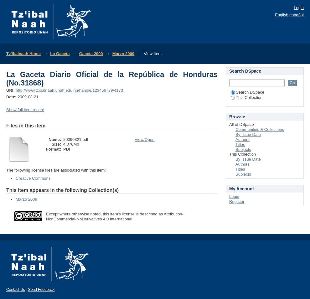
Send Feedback (41, 289)
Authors (242, 139)
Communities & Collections (259, 129)
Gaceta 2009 (91, 53)
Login (299, 7)
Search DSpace (247, 92)
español (296, 15)
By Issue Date (248, 134)
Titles (240, 144)
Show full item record (25, 109)
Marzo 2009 (123, 53)
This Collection (246, 97)
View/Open (144, 139)
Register (236, 201)
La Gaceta (60, 53)
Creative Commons (33, 178)
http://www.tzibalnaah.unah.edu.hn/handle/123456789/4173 (69, 90)
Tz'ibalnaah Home (23, 53)
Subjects (243, 149)
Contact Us (15, 289)
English (281, 15)
